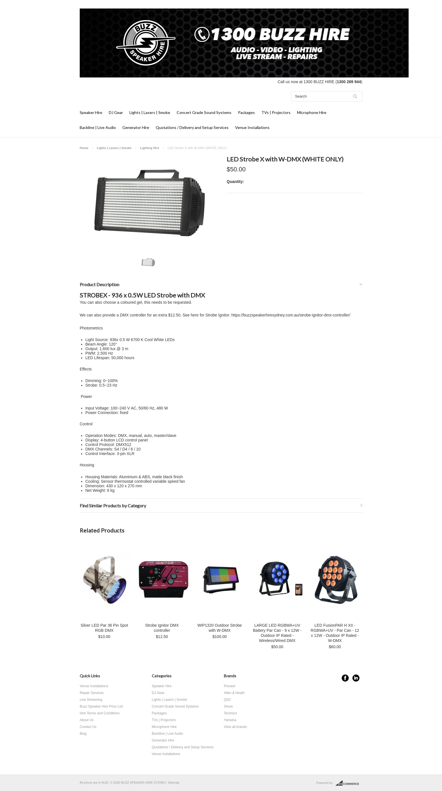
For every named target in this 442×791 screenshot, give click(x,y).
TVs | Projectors (276, 112)
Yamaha (230, 720)
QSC (227, 700)
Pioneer (229, 686)
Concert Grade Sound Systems (204, 112)
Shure (228, 706)
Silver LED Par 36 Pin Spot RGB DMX (104, 628)
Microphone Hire (311, 112)
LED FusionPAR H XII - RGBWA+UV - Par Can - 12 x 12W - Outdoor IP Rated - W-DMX (335, 633)
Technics (230, 713)
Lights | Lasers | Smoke (149, 112)
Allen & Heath (234, 693)
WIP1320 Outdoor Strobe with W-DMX (219, 628)
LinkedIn (355, 678)
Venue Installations (252, 127)
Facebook (345, 678)
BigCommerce (348, 783)
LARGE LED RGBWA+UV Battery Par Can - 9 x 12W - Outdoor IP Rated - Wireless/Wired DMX (277, 633)
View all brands (235, 727)
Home (84, 148)
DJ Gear (116, 112)
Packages (246, 112)
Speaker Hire (91, 112)
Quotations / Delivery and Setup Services (192, 127)
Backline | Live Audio (98, 127)
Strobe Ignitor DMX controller (162, 628)
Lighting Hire (149, 148)
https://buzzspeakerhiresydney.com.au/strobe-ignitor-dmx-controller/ (290, 315)
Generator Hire (135, 127)
